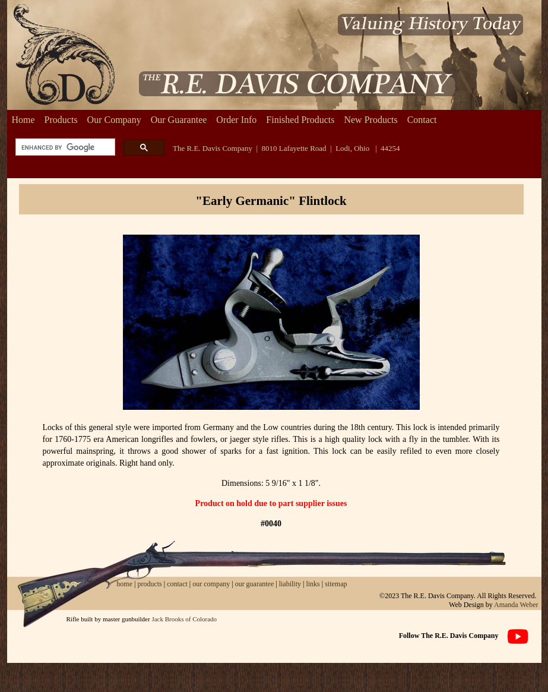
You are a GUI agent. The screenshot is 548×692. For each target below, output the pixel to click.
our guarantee (254, 584)
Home (23, 120)
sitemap (336, 584)
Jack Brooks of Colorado (184, 619)
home (124, 584)
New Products (370, 120)
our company (210, 584)
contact (178, 584)
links (312, 584)
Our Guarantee (179, 120)
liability (290, 584)
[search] (64, 147)
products (149, 584)
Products (61, 120)
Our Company (114, 120)
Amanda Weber (516, 605)
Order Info (236, 120)
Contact (422, 120)
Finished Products (300, 120)
